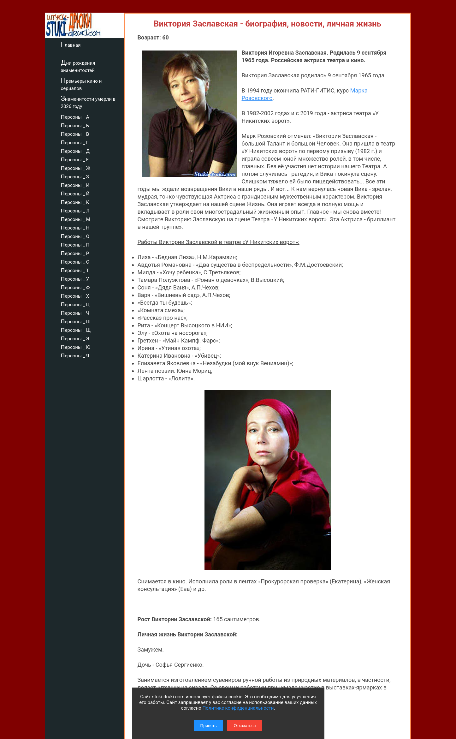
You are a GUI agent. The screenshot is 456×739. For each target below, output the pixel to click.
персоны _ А (75, 116)
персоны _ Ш (76, 321)
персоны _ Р (75, 252)
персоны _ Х (75, 295)
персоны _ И (75, 184)
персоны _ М (75, 218)
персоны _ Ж (76, 167)
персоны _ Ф (75, 287)
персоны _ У (75, 278)
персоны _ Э (75, 338)
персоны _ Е (75, 159)
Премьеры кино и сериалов (81, 84)
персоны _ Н (75, 227)
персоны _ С (75, 261)
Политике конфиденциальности (238, 708)
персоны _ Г (75, 142)
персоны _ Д (75, 150)
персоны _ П (75, 244)
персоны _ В (75, 133)
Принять (208, 725)
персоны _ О (75, 235)
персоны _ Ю (76, 346)
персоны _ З (75, 176)
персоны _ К (75, 201)
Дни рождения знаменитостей (78, 66)
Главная (71, 44)
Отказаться (245, 725)
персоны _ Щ (76, 329)
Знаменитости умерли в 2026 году (88, 102)
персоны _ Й (75, 193)
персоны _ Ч (75, 312)
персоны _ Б (75, 125)
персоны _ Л (75, 210)
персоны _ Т (75, 269)
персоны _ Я (75, 355)
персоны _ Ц (75, 304)
